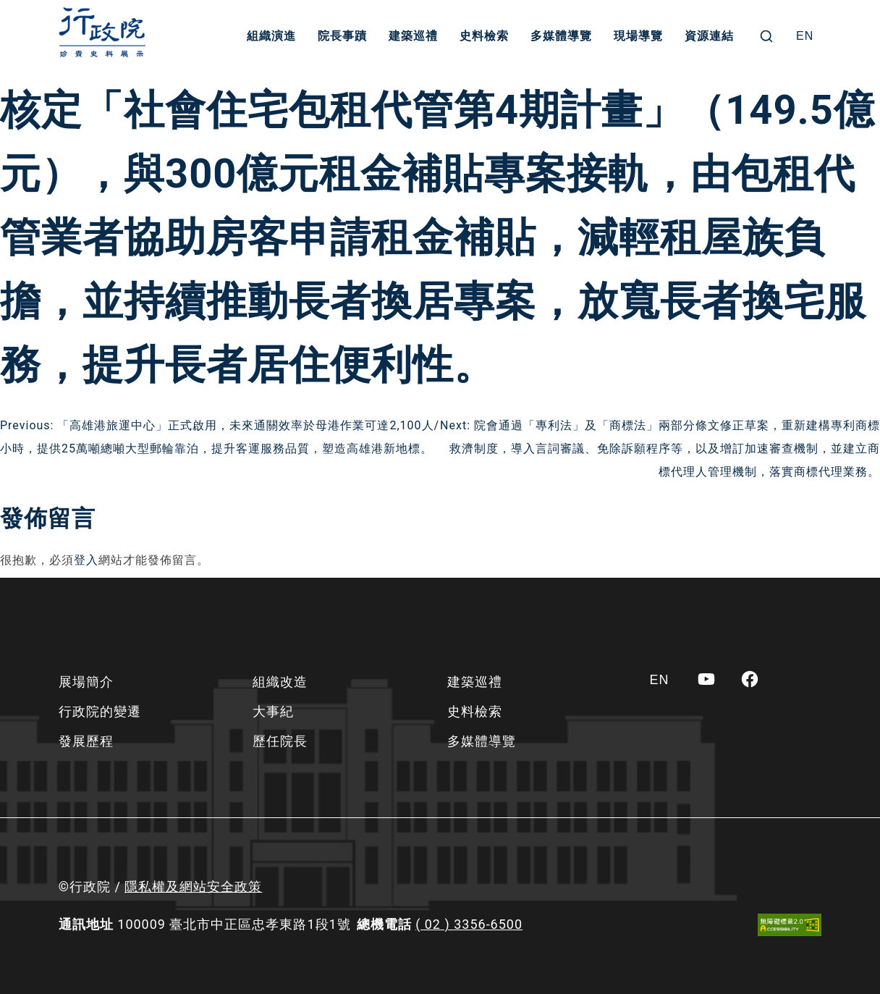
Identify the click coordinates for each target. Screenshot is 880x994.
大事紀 (273, 711)
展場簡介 (86, 681)
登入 (86, 560)
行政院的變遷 (100, 711)
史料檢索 (484, 36)
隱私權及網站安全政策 (193, 886)
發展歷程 (86, 741)
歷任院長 (280, 741)
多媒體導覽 (561, 36)
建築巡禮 (413, 36)
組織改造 (280, 681)
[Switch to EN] (805, 36)
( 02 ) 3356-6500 (468, 924)
